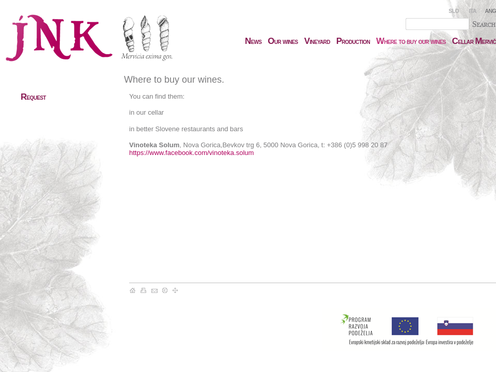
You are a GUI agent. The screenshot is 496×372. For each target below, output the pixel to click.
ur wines (283, 41)
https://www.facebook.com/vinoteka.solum (191, 153)
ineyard (317, 41)
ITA (472, 11)
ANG (490, 11)
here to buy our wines (411, 41)
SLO (453, 11)
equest (33, 97)
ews (253, 41)
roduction (353, 41)
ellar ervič (474, 41)
